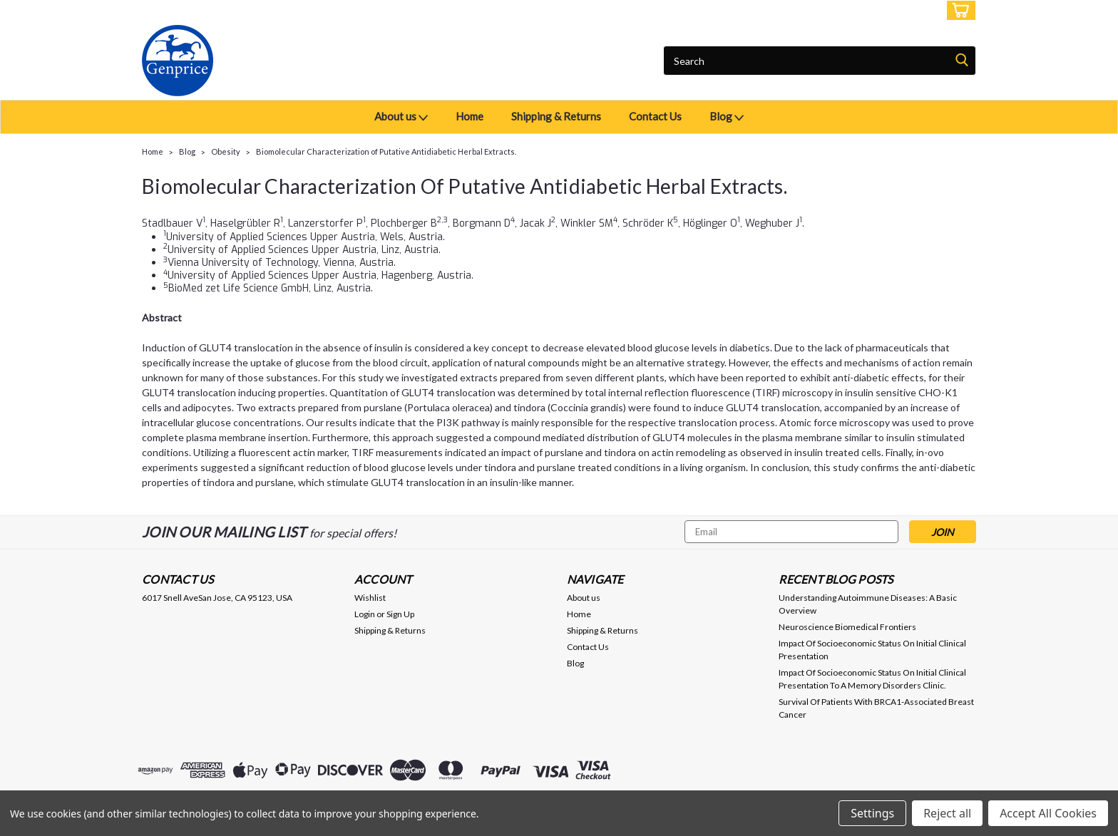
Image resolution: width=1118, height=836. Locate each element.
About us (401, 117)
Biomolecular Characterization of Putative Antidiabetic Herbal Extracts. (386, 151)
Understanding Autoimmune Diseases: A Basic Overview (868, 604)
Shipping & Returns (556, 116)
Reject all (947, 813)
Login (870, 10)
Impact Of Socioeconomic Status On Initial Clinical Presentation (872, 649)
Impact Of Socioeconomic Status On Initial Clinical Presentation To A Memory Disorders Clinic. (872, 679)
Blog (726, 117)
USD (242, 10)
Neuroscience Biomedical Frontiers (847, 626)
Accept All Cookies (1048, 813)
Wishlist (370, 597)
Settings (872, 813)
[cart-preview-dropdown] (958, 10)
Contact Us (655, 116)
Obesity (225, 151)
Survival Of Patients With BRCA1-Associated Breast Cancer (876, 708)
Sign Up (915, 10)
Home (469, 116)
